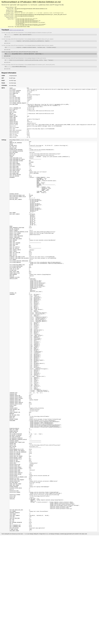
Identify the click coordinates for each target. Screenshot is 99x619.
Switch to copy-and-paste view (16, 31)
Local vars (7, 38)
